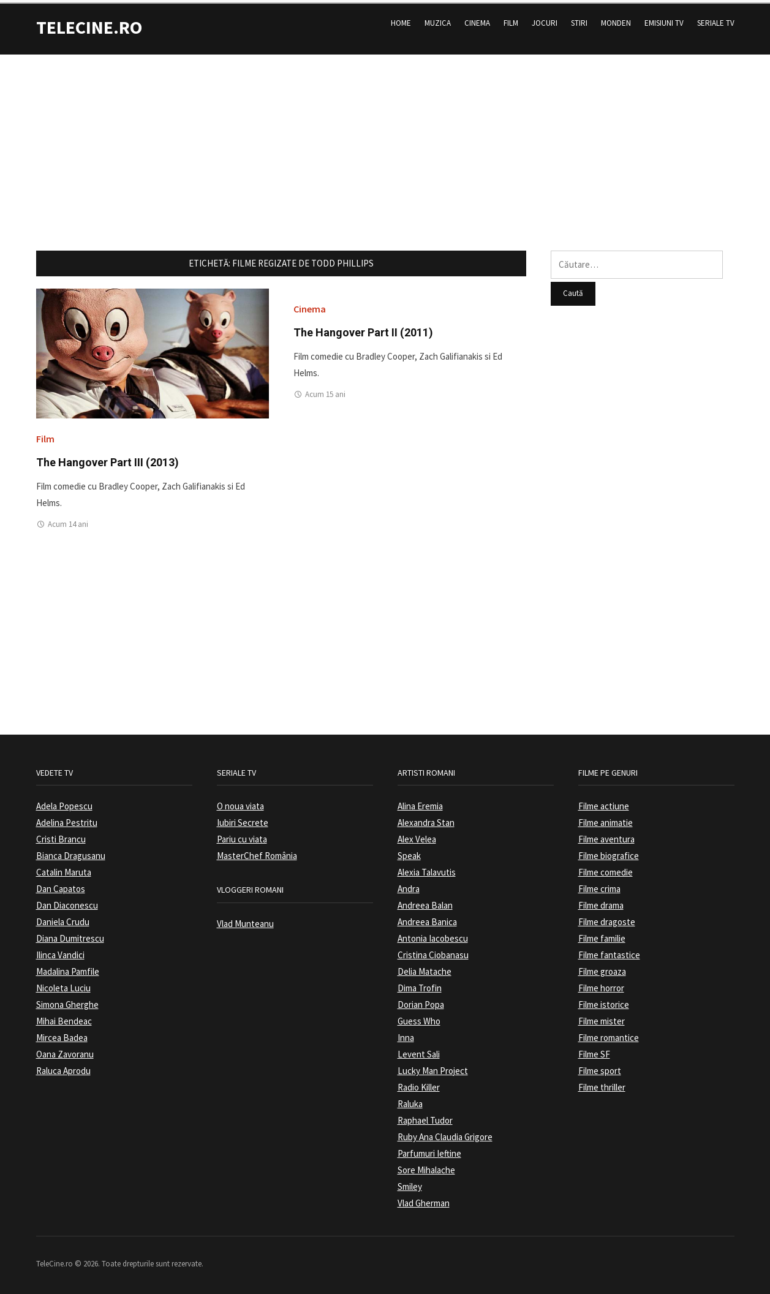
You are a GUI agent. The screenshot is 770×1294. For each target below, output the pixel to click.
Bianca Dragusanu (70, 852)
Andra (409, 885)
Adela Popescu (64, 802)
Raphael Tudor (425, 1116)
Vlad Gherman (424, 1199)
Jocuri (544, 19)
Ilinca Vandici (60, 951)
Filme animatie (605, 819)
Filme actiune (603, 802)
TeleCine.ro (89, 23)
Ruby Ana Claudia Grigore (445, 1133)
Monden (616, 19)
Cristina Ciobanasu (433, 951)
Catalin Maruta (63, 868)
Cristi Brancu (61, 835)
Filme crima (599, 885)
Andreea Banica (427, 918)
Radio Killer (419, 1083)
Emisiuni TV (664, 19)
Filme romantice (608, 1034)
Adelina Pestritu (66, 819)
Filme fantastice (609, 951)
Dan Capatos (60, 885)
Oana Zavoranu (65, 1050)
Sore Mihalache (426, 1166)
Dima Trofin (420, 984)
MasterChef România (257, 852)
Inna (406, 1034)
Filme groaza (602, 968)
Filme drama (601, 901)
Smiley (410, 1183)
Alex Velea (417, 835)
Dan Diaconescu (67, 901)
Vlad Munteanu (245, 920)
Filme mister (601, 1017)
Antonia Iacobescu (433, 934)
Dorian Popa (421, 1001)
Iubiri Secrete (242, 819)
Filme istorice (603, 1001)
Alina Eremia (420, 802)
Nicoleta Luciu (63, 984)
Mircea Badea (62, 1034)
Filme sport (599, 1067)
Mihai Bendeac (64, 1017)
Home (401, 19)
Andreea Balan (425, 901)
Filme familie (601, 934)
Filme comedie (605, 868)
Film (511, 19)
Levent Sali (419, 1050)
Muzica (438, 19)
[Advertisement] (385, 136)
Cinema (477, 19)
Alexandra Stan (426, 819)
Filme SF (594, 1050)
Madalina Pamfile (67, 968)
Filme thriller (601, 1083)
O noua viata (240, 802)
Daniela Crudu (62, 918)
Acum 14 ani (68, 520)
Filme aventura (606, 835)
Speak (409, 852)
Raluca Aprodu (63, 1067)
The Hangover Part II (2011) (363, 328)
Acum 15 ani (325, 390)
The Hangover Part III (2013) (107, 458)
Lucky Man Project (433, 1067)
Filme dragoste (606, 918)
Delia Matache (424, 968)
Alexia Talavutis (427, 868)
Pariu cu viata (242, 835)
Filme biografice (608, 852)
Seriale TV (715, 19)
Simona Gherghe (67, 1001)
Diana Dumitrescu (70, 934)
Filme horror (601, 984)
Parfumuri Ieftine (429, 1150)
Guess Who (419, 1017)
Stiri (579, 19)
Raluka (410, 1100)
